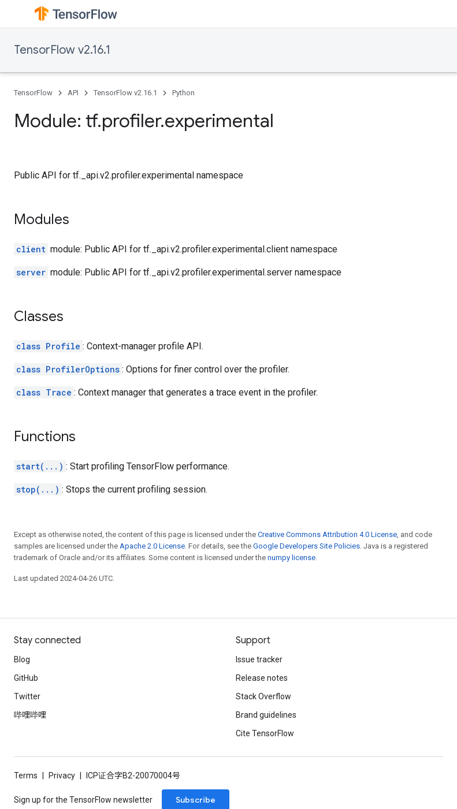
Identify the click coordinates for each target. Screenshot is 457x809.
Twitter (27, 696)
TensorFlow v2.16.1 (62, 50)
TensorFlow (33, 92)
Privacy (62, 775)
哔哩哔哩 (30, 714)
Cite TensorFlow (265, 733)
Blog (22, 659)
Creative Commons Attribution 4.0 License (327, 534)
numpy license (291, 557)
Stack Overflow (263, 696)
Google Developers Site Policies (306, 546)
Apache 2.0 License (152, 546)
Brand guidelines (266, 714)
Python (183, 92)
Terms (26, 775)
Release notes (262, 678)
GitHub (26, 678)
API (73, 92)
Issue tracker (259, 659)
